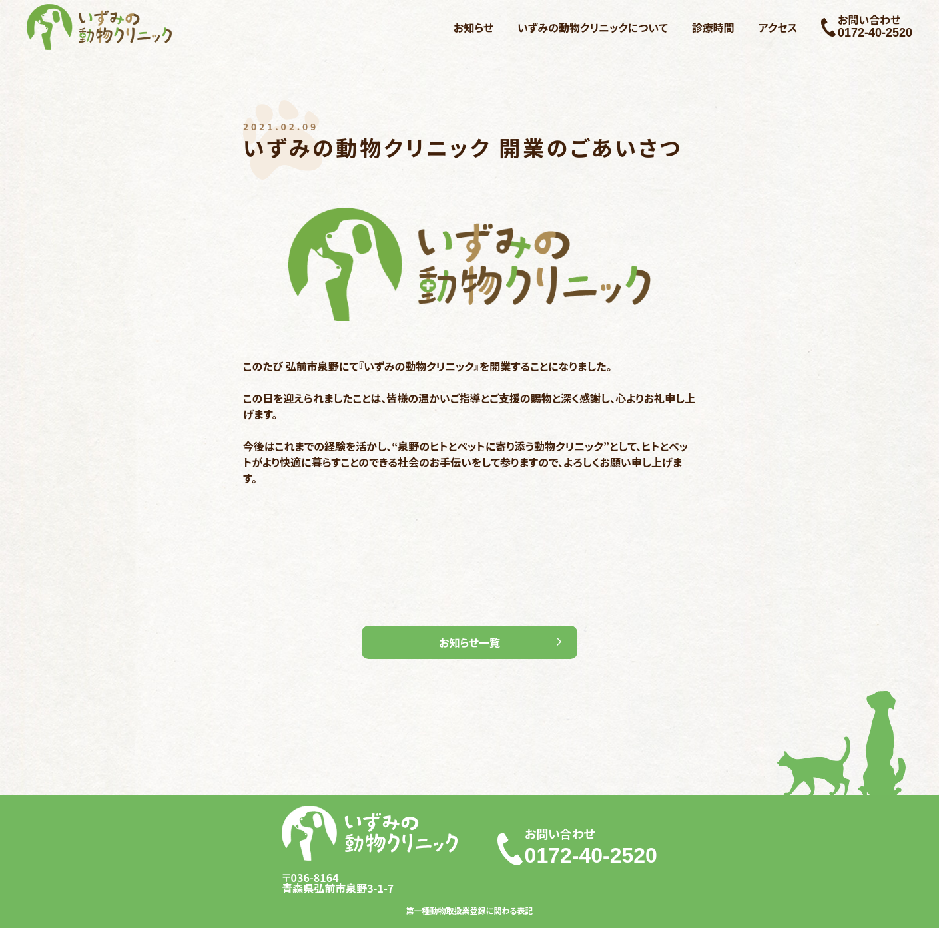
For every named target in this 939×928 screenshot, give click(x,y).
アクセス (778, 27)
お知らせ (473, 27)
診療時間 (713, 27)
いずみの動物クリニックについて (592, 27)
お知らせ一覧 (469, 642)
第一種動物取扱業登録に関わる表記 (469, 911)
